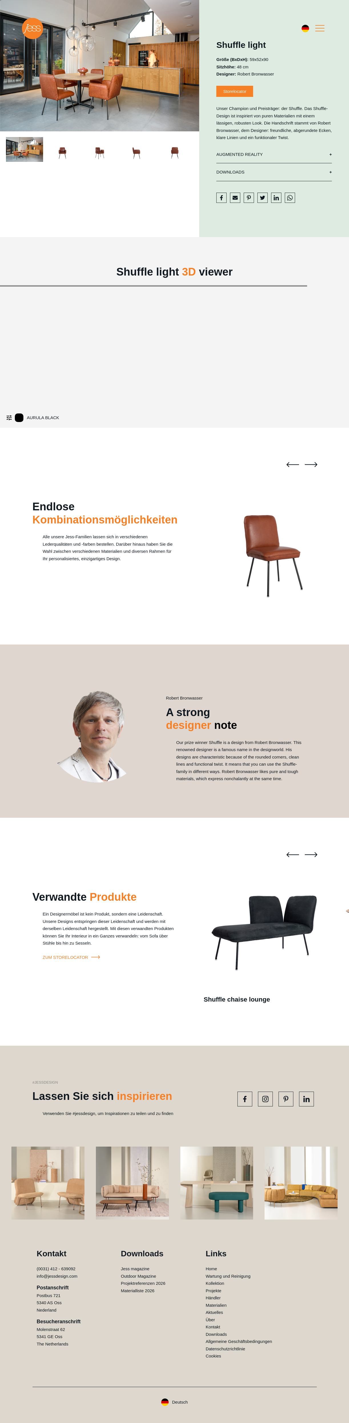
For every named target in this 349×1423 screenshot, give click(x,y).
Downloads (230, 172)
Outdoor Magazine (138, 1276)
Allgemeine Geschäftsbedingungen (239, 1341)
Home (211, 1268)
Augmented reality (239, 154)
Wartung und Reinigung (228, 1276)
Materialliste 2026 (138, 1290)
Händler (213, 1297)
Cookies (213, 1355)
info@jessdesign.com (57, 1276)
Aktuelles (214, 1312)
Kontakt (213, 1326)
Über (210, 1319)
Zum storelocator (72, 957)
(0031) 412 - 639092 (56, 1268)
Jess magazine (135, 1268)
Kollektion (215, 1283)
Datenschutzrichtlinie (225, 1348)
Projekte (213, 1290)
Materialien (216, 1305)
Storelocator (234, 91)
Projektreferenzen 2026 (143, 1283)
